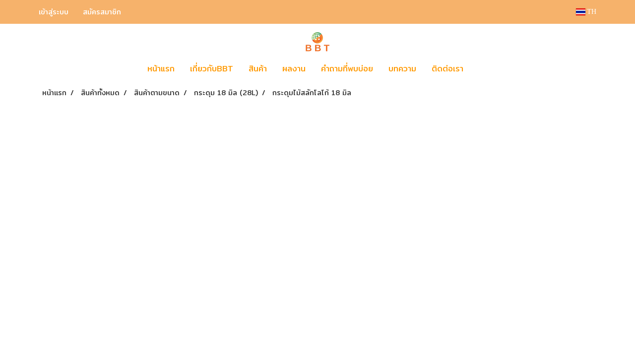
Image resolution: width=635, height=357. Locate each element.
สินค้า (258, 68)
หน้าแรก (161, 68)
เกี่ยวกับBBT (211, 68)
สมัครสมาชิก (102, 11)
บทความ (402, 68)
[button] (486, 69)
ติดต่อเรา (447, 68)
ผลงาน (294, 68)
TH (586, 11)
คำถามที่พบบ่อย (347, 68)
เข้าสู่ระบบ (53, 11)
